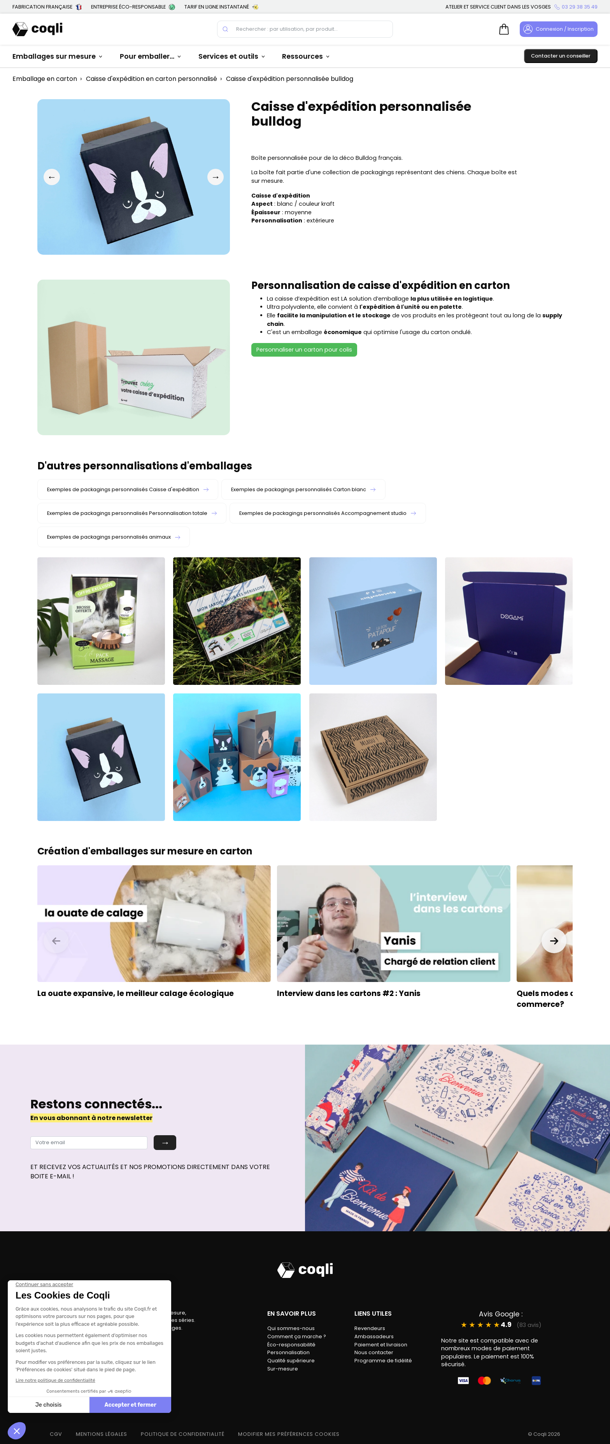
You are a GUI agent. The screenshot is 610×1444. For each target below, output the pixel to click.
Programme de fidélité (383, 1360)
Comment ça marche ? (296, 1336)
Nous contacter (373, 1352)
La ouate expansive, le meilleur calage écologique (135, 993)
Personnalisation (288, 1352)
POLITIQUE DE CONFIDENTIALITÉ (182, 1434)
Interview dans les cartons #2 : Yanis (349, 993)
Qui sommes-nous (291, 1328)
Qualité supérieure (291, 1360)
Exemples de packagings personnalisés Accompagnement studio (327, 513)
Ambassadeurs (374, 1336)
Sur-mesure (282, 1368)
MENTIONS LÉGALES (101, 1434)
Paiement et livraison (380, 1344)
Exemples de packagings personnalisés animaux (113, 537)
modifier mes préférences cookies (289, 1434)
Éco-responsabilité (291, 1344)
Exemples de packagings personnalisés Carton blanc (303, 489)
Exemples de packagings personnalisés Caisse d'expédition (128, 489)
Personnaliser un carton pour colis (304, 350)
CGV (56, 1434)
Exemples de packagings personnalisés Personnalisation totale (132, 513)
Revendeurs (369, 1328)
